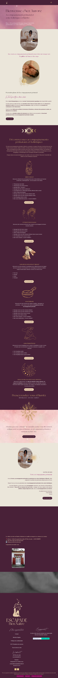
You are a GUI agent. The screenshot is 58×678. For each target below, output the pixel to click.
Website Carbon (45, 638)
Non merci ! (27, 676)
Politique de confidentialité (37, 676)
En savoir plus (29, 202)
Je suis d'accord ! (20, 676)
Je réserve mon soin (29, 436)
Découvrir (10, 118)
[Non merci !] (56, 674)
